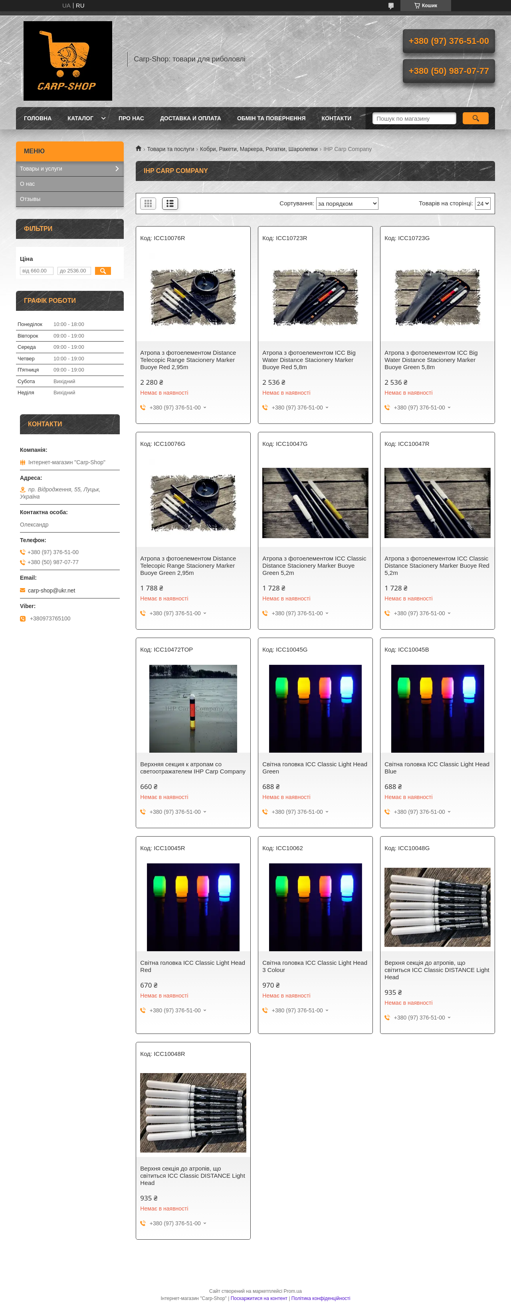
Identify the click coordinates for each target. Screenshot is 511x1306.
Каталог (80, 118)
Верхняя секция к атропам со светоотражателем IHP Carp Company (193, 768)
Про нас (131, 118)
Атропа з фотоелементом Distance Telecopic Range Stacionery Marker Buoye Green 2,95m (188, 565)
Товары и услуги (41, 168)
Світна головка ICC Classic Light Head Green (314, 768)
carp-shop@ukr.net (51, 590)
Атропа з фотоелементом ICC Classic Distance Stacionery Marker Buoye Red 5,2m (436, 565)
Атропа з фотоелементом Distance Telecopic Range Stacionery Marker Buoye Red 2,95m (188, 359)
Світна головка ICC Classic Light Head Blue (436, 768)
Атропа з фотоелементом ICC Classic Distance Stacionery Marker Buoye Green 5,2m (314, 565)
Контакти (337, 118)
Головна (37, 118)
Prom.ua (293, 1291)
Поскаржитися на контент (259, 1298)
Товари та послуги (170, 149)
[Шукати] (476, 118)
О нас (27, 184)
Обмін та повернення (271, 118)
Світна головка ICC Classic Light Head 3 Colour (314, 966)
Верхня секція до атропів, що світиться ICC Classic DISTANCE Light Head (436, 969)
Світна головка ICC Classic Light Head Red (192, 966)
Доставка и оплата (190, 118)
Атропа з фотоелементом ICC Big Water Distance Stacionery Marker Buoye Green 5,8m (430, 359)
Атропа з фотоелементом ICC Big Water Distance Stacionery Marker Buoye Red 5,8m (308, 359)
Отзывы (30, 199)
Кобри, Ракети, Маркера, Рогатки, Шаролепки (259, 149)
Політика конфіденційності (321, 1298)
